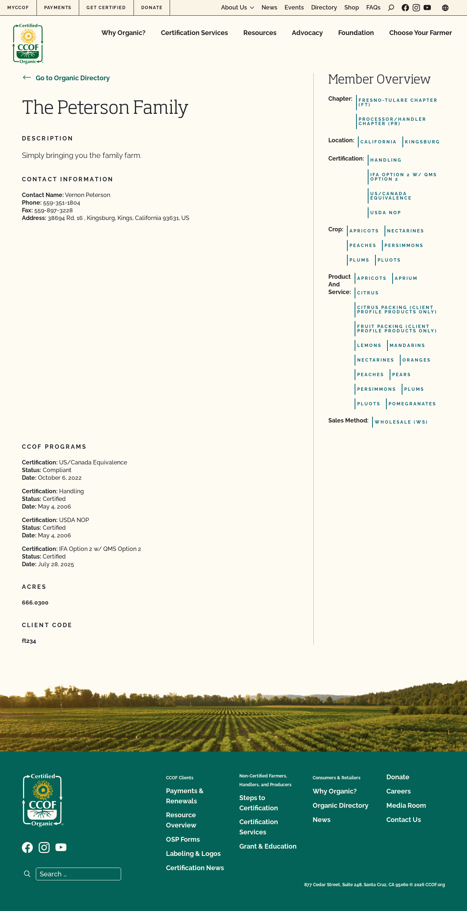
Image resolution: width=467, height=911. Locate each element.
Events (294, 7)
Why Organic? (123, 32)
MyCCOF (18, 7)
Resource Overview (181, 820)
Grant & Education (268, 846)
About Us (234, 7)
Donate (152, 7)
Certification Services (194, 32)
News (269, 7)
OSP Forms (183, 839)
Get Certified (106, 7)
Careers (398, 791)
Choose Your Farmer (420, 32)
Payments (58, 7)
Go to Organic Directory (66, 78)
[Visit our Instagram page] (416, 7)
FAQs (373, 7)
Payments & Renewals (185, 796)
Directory (324, 7)
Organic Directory (340, 805)
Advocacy (307, 32)
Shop (351, 7)
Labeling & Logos (193, 853)
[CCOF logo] (28, 36)
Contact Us (403, 819)
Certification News (195, 868)
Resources (260, 32)
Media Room (406, 805)
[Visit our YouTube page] (427, 7)
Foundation (356, 32)
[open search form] (391, 7)
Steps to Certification (258, 803)
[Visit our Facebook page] (405, 7)
